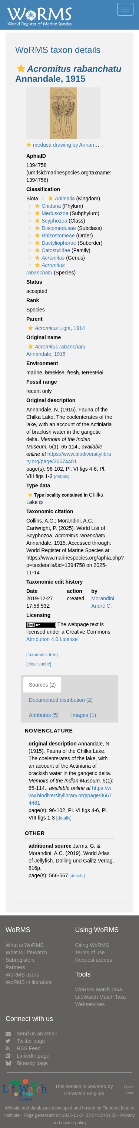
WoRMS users (22, 975)
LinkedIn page (27, 1056)
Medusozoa (50, 213)
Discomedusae (54, 228)
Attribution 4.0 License (52, 639)
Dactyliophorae (54, 243)
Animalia (60, 198)
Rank (32, 300)
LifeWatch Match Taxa (100, 997)
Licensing (38, 615)
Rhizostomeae (54, 235)
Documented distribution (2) (61, 700)
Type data (38, 485)
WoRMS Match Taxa (98, 989)
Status (34, 282)
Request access (93, 960)
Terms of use (90, 952)
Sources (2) (42, 685)
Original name (43, 337)
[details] (61, 476)
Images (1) (83, 715)
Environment (42, 363)
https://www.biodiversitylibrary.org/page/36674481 (70, 795)
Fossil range (41, 382)
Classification (43, 189)
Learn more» (128, 1090)
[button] (21, 68)
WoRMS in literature (29, 982)
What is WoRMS (24, 945)
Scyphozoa (50, 221)
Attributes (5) (44, 715)
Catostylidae (51, 250)
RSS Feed (23, 1048)
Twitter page (25, 1041)
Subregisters (20, 960)
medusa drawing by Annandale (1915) (76, 145)
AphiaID (36, 156)
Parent (34, 319)
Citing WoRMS (92, 945)
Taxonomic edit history (54, 582)
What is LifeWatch (26, 952)
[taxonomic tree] (42, 654)
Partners (15, 967)
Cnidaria (47, 206)
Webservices (90, 1004)
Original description (50, 400)
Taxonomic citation (49, 511)
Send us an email (31, 1034)
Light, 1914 (55, 328)
